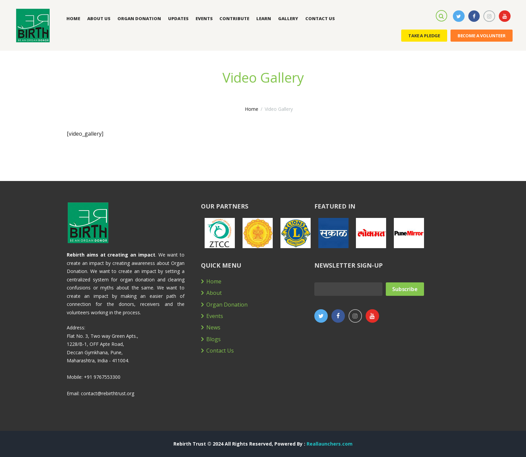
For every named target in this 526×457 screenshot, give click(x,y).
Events (214, 316)
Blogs (213, 339)
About (214, 292)
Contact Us (220, 350)
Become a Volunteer (482, 36)
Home (251, 109)
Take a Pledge (424, 36)
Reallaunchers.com (330, 444)
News (213, 327)
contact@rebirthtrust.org (107, 393)
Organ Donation (227, 304)
